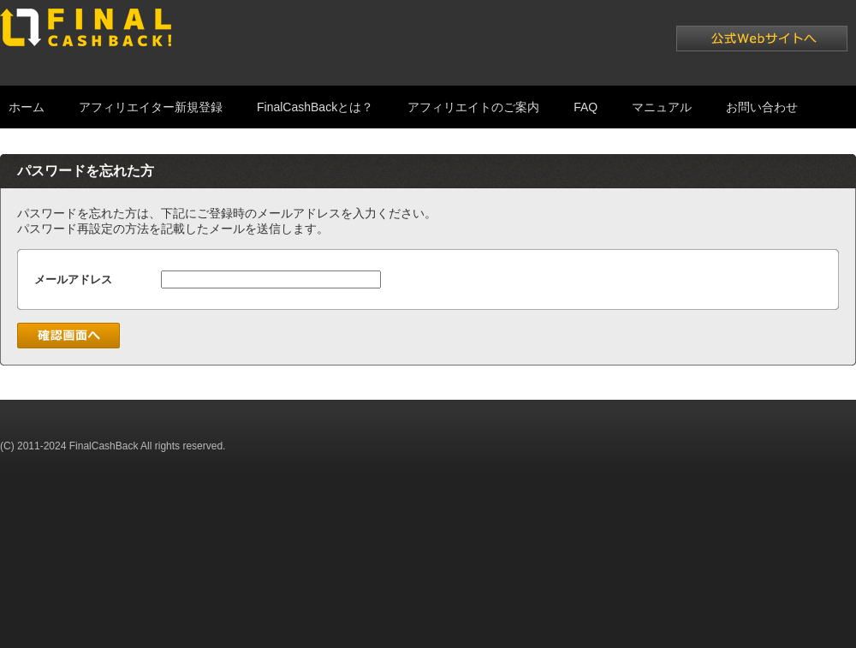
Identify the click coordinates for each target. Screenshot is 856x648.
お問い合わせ (762, 107)
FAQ (585, 107)
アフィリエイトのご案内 (473, 107)
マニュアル (662, 107)
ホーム (27, 107)
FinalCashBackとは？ (315, 107)
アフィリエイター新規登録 (151, 107)
